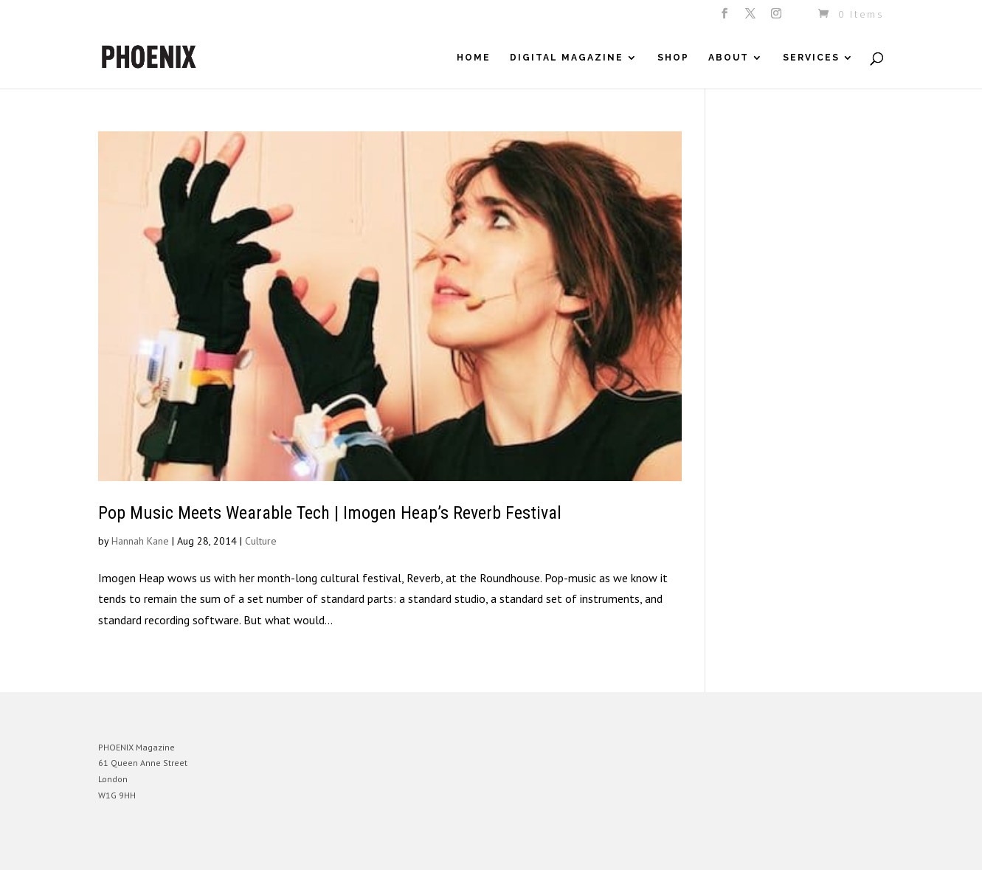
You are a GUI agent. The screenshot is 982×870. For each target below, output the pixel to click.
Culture (261, 541)
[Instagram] (777, 17)
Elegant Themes (167, 847)
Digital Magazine (566, 57)
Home (474, 57)
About (728, 57)
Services (811, 57)
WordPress (259, 847)
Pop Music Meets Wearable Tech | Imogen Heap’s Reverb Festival (329, 513)
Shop (673, 57)
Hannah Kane (140, 541)
